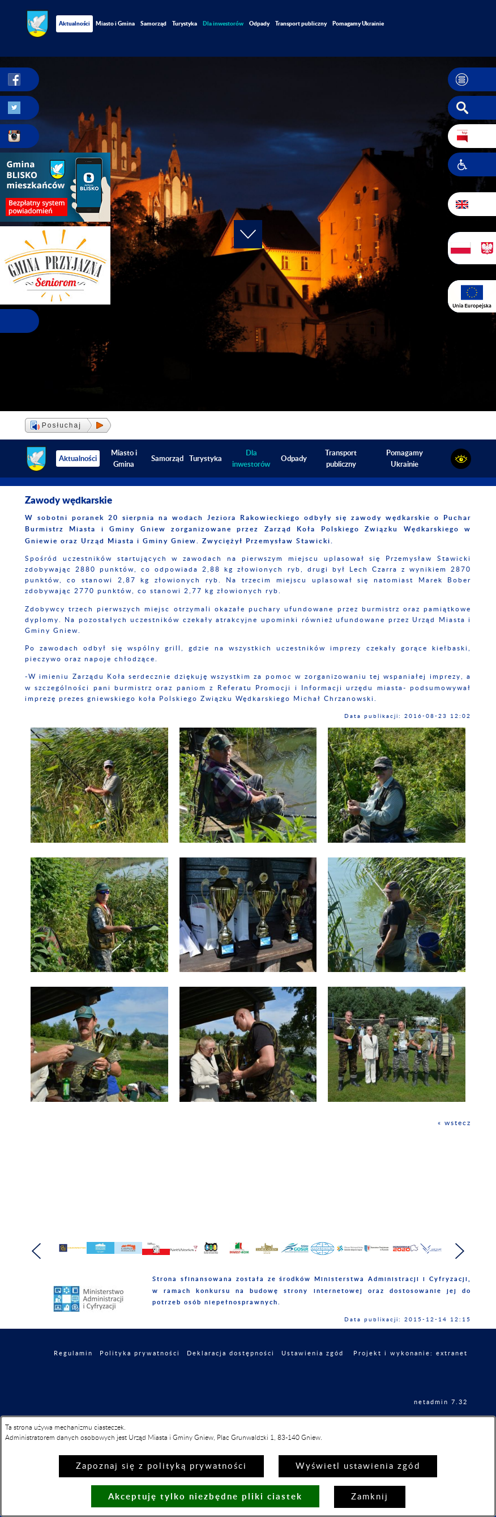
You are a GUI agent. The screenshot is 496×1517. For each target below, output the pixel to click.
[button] (472, 79)
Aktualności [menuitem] (74, 23)
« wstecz (454, 1122)
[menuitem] (223, 23)
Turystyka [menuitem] (184, 23)
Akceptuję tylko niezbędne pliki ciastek (205, 1496)
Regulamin (73, 1380)
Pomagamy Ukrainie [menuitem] (358, 23)
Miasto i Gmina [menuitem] (115, 23)
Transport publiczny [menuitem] (301, 23)
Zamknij (369, 1497)
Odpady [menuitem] (259, 23)
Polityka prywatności (140, 1380)
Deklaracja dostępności (231, 1380)
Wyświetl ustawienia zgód (358, 1466)
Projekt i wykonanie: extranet (410, 1380)
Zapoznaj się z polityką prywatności (161, 1466)
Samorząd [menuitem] (153, 23)
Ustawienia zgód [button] (312, 1380)
